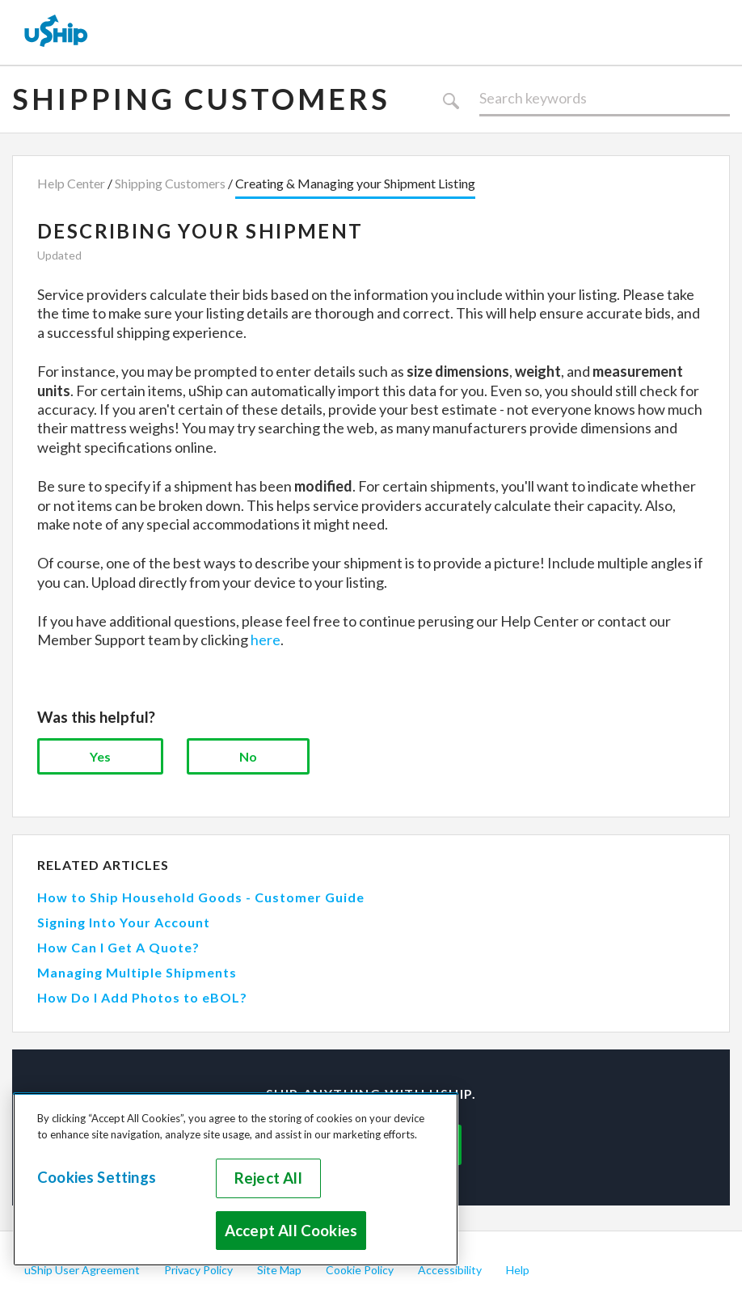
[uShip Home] (56, 32)
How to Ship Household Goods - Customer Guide (201, 897)
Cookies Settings (96, 1177)
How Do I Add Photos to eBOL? (142, 997)
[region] (235, 1179)
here (265, 639)
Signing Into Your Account (123, 922)
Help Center (71, 183)
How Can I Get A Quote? (118, 947)
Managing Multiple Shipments (137, 972)
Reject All (268, 1178)
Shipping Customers (201, 98)
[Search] (604, 98)
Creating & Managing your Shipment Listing (355, 183)
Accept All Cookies (291, 1230)
